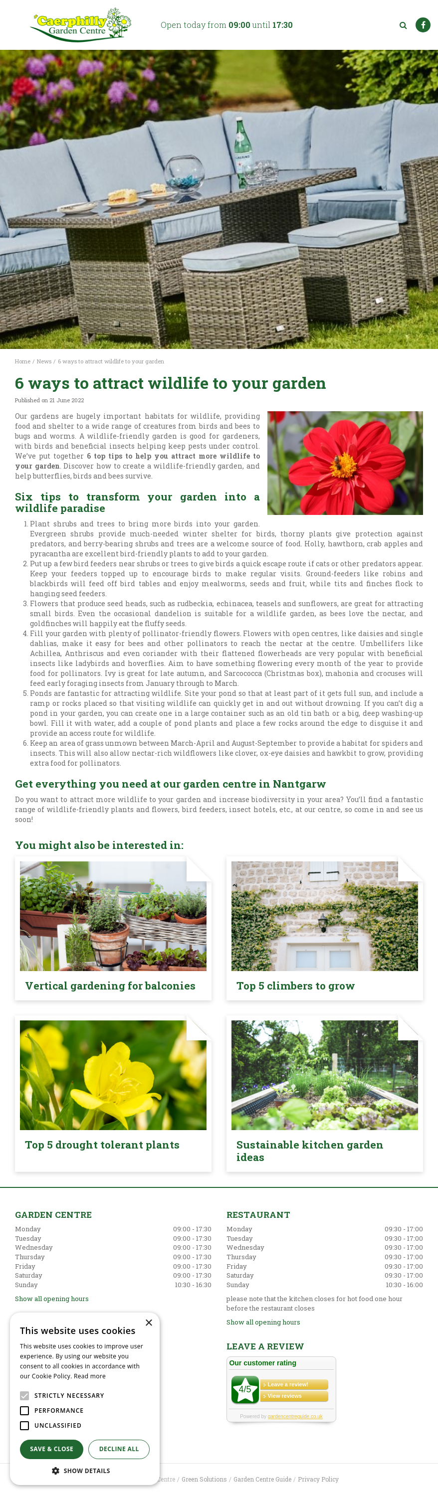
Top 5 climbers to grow (295, 986)
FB (423, 24)
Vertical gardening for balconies (110, 986)
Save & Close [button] (51, 1449)
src (403, 25)
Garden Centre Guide (262, 1479)
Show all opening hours (52, 1298)
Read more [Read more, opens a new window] (90, 1376)
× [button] (148, 1323)
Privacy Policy (318, 1479)
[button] (85, 1470)
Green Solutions (204, 1479)
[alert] (85, 1399)
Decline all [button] (119, 1449)
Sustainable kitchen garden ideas (310, 1151)
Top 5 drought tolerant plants (102, 1145)
